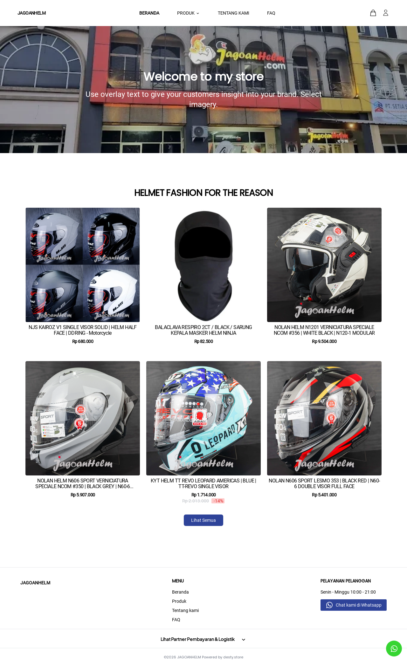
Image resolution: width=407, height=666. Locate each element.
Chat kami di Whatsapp (359, 605)
